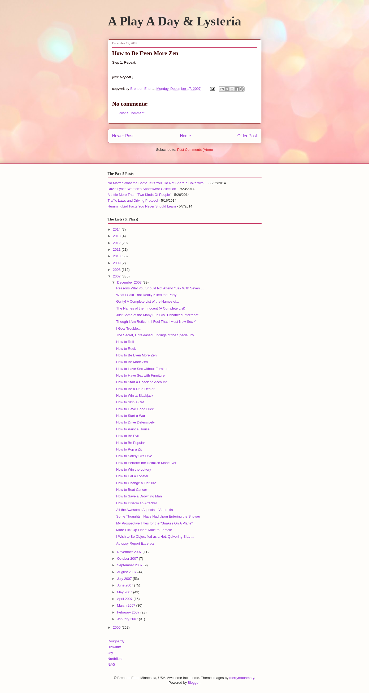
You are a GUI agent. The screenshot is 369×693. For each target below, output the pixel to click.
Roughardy (116, 641)
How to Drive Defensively (135, 422)
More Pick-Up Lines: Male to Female (144, 530)
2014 (117, 229)
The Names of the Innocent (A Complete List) (150, 308)
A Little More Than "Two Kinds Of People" (139, 195)
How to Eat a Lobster (132, 476)
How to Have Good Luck (135, 409)
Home (185, 136)
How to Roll (125, 342)
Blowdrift (114, 647)
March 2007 (126, 605)
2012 (117, 243)
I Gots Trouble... (128, 328)
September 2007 (130, 565)
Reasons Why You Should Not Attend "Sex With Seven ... (160, 288)
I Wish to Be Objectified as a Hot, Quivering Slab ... (155, 536)
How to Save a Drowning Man (139, 496)
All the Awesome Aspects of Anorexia (144, 510)
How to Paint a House (133, 429)
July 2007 (125, 579)
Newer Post (123, 136)
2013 (117, 236)
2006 (117, 627)
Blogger (193, 683)
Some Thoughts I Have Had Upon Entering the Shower (158, 516)
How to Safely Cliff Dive (134, 456)
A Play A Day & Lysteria (174, 21)
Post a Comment (132, 113)
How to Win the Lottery (133, 469)
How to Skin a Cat (130, 402)
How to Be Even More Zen (136, 355)
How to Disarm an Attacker (136, 503)
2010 (117, 256)
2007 (117, 276)
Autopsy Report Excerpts (135, 543)
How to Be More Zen (132, 362)
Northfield (115, 659)
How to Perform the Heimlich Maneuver (146, 463)
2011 (117, 249)
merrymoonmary (241, 678)
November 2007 (129, 552)
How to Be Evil (127, 436)
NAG (111, 664)
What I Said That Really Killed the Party (146, 295)
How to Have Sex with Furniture (140, 375)
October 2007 (128, 558)
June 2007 (125, 585)
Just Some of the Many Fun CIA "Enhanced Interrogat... (158, 315)
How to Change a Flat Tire (136, 483)
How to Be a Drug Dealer (135, 389)
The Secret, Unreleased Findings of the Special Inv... (156, 335)
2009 (117, 263)
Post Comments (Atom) (195, 150)
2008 (117, 270)
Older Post (247, 136)
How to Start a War (130, 416)
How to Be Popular (130, 443)
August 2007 (127, 572)
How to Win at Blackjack (134, 396)
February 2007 (128, 612)
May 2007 (125, 592)
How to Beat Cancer (131, 490)
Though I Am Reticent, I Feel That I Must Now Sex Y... (157, 322)
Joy (110, 653)
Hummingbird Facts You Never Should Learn (142, 206)
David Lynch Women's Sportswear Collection (142, 189)
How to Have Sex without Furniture (143, 369)
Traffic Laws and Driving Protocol (133, 200)
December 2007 (129, 282)
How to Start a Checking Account (141, 382)
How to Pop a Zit (129, 449)
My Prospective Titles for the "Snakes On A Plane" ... (156, 523)
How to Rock (126, 349)
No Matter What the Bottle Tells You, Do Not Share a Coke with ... (157, 183)
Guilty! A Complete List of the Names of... (147, 301)
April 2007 (125, 599)
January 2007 (128, 619)
